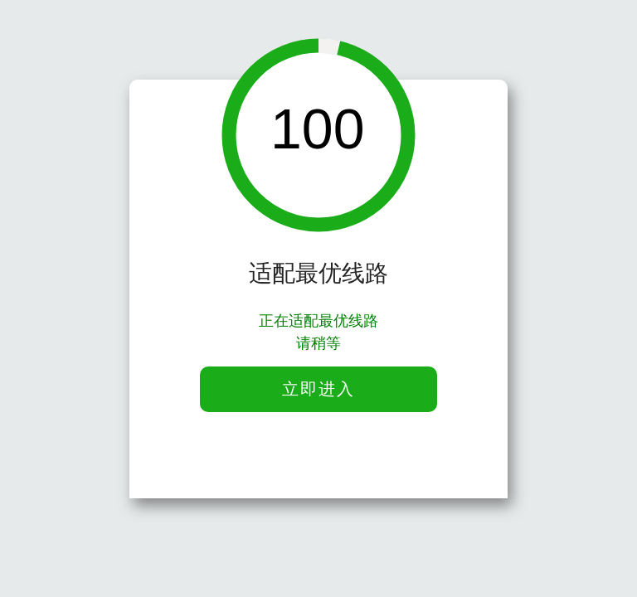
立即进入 (318, 389)
